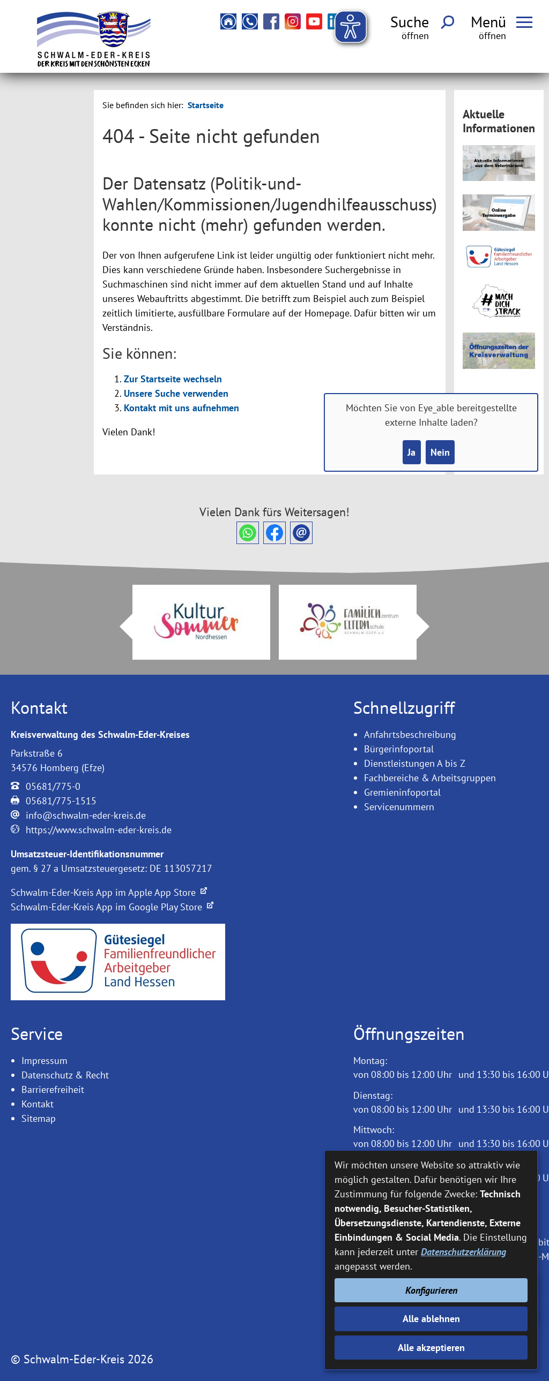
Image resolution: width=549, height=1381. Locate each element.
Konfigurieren (431, 1290)
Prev (119, 626)
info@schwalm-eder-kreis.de (86, 815)
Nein (440, 452)
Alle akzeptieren (431, 1347)
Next (429, 626)
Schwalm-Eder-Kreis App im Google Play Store (112, 907)
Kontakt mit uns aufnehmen (181, 408)
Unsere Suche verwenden (176, 393)
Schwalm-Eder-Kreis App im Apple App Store (109, 892)
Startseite (206, 105)
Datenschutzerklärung (463, 1252)
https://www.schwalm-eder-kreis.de (99, 830)
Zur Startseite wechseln (173, 379)
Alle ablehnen (431, 1318)
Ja (411, 452)
